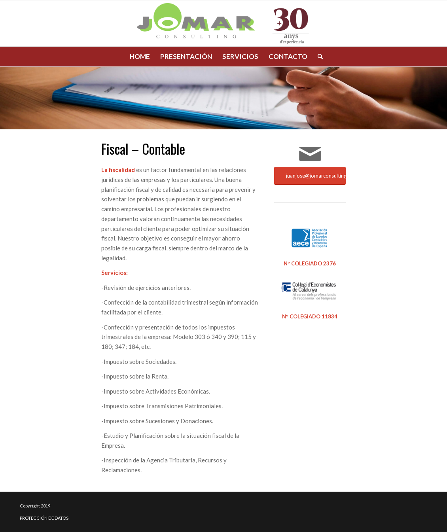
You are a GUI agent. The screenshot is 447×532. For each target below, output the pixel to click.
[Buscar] (318, 56)
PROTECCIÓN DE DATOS (44, 518)
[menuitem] (140, 56)
